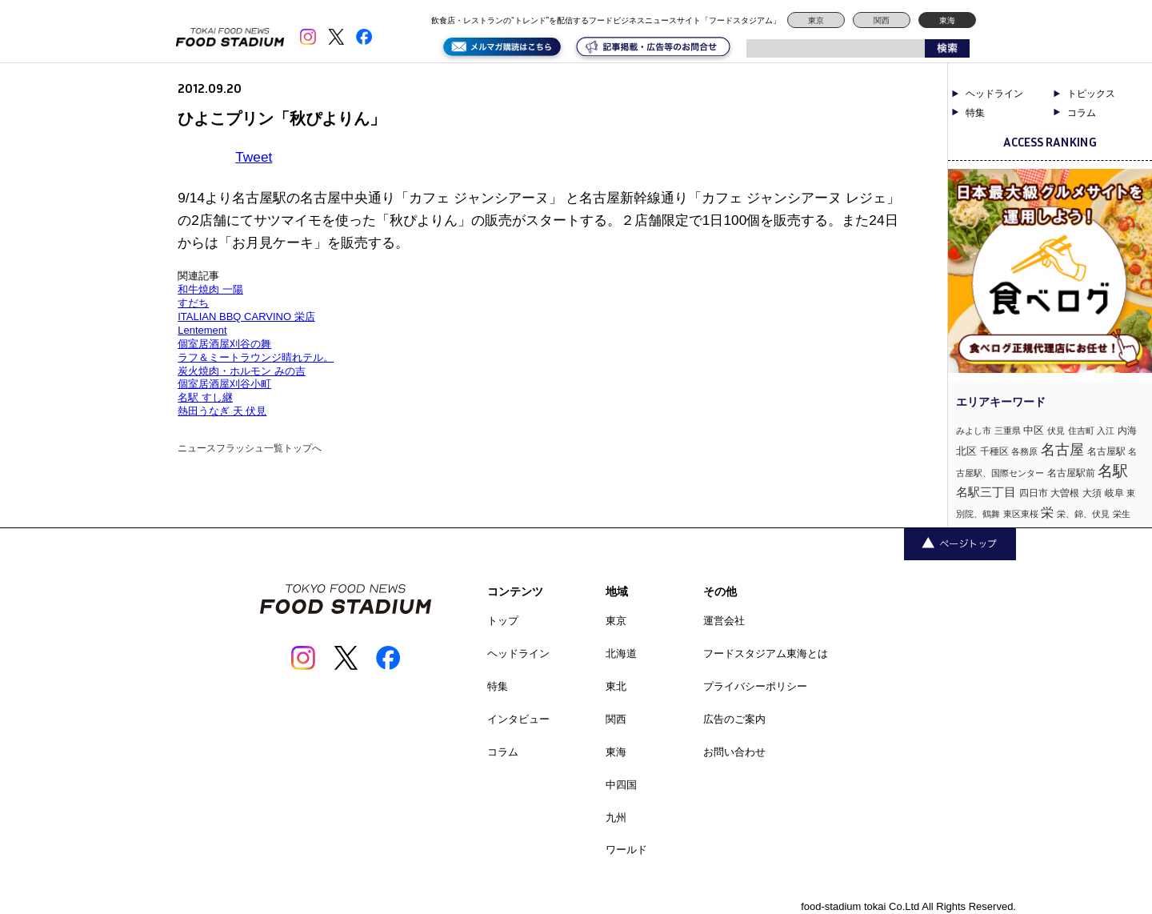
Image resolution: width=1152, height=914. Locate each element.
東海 (947, 20)
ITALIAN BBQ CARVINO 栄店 (246, 317)
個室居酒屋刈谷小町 (224, 384)
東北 (616, 686)
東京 (816, 20)
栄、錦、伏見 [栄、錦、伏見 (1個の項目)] (1083, 514)
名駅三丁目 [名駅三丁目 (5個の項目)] (986, 492)
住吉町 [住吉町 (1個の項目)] (1081, 430)
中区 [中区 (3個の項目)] (1033, 430)
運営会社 (724, 621)
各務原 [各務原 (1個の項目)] (1024, 451)
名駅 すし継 (205, 397)
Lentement (202, 330)
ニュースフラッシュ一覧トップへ (250, 448)
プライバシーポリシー (755, 686)
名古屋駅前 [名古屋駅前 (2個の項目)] (1071, 473)
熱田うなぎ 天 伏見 (222, 411)
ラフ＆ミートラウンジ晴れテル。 (256, 357)
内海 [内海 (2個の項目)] (1127, 430)
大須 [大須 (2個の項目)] (1092, 493)
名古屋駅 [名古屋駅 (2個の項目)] (1106, 451)
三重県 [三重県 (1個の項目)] (1007, 430)
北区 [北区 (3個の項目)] (966, 451)
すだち (193, 303)
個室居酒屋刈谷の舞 (224, 344)
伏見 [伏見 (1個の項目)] (1056, 430)
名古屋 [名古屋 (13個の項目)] (1062, 449)
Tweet (253, 157)
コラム (1081, 112)
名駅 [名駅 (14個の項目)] (1113, 471)
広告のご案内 (734, 719)
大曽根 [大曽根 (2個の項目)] (1064, 493)
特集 (975, 112)
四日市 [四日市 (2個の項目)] (1033, 493)
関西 (882, 20)
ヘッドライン (994, 93)
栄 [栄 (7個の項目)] (1047, 512)
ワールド (626, 850)
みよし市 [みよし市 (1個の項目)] (973, 430)
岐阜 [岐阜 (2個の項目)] (1114, 493)
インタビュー (518, 719)
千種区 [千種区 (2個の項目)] (994, 451)
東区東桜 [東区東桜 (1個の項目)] (1020, 514)
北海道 (621, 653)
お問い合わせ (734, 752)
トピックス (1091, 93)
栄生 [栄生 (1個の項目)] (1121, 514)
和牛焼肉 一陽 (210, 289)
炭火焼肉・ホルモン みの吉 (242, 371)
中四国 (621, 785)
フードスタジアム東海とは (765, 653)
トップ (502, 621)
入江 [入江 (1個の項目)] (1105, 430)
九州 (616, 818)
